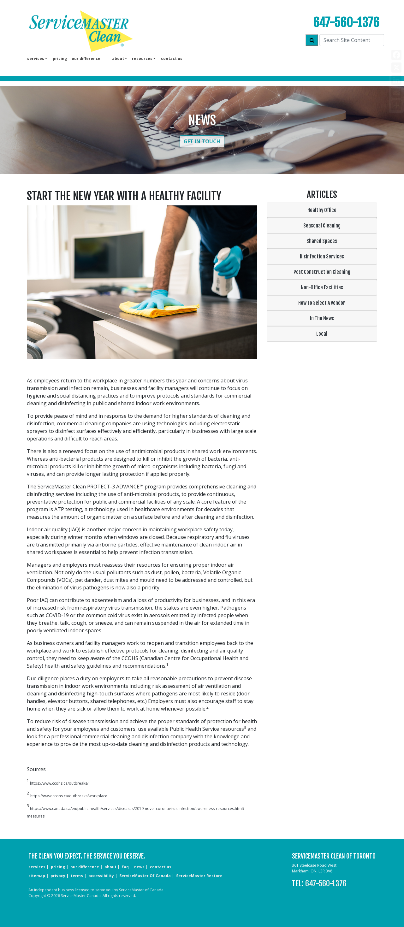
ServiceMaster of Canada (145, 875)
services (36, 867)
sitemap (36, 875)
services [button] (35, 58)
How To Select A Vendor (321, 303)
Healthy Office (321, 210)
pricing (60, 58)
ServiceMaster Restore (199, 875)
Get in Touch (202, 141)
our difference (86, 58)
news (139, 867)
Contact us (171, 58)
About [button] (118, 58)
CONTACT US (160, 867)
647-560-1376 (346, 22)
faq (125, 867)
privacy (57, 875)
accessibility (101, 875)
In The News (322, 318)
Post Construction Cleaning (322, 272)
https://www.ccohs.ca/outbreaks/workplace (68, 796)
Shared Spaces (321, 241)
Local (321, 334)
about (110, 867)
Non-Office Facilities (322, 287)
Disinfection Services (322, 256)
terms (77, 875)
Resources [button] (142, 58)
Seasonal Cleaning (322, 225)
